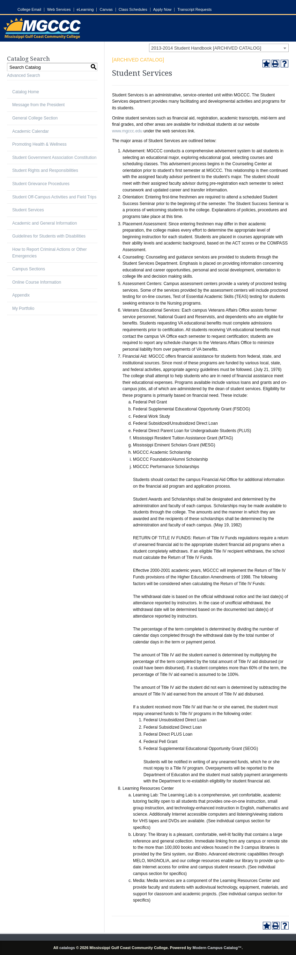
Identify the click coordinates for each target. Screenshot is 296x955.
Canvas (105, 10)
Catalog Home (25, 91)
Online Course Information (36, 282)
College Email (29, 10)
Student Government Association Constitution (54, 157)
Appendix (21, 295)
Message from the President (38, 104)
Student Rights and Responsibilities (45, 170)
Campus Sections (28, 269)
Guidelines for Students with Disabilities (49, 236)
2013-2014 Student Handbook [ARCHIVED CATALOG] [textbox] (206, 48)
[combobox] (219, 48)
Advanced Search (23, 75)
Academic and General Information (44, 223)
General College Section (35, 118)
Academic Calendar (30, 131)
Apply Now (162, 10)
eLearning (85, 10)
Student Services (28, 209)
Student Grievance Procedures (40, 183)
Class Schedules (133, 10)
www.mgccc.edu (127, 131)
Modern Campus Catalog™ (217, 948)
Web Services (59, 10)
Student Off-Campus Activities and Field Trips (54, 197)
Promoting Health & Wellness (39, 144)
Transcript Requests (194, 10)
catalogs (67, 948)
